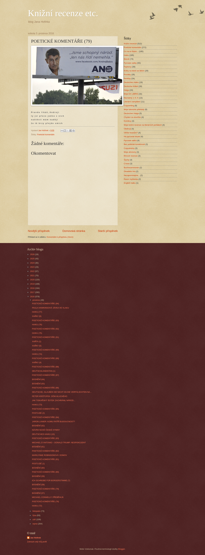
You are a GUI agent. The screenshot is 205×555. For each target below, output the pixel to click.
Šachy (126, 160)
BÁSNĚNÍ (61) (38, 447)
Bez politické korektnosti (134, 144)
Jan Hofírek (35, 538)
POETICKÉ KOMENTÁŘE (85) (45, 409)
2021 (32, 275)
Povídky (127, 74)
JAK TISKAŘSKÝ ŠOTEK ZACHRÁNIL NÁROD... (53, 400)
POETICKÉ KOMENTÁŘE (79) (45, 489)
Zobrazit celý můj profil (37, 542)
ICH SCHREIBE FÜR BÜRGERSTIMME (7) (51, 480)
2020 (32, 279)
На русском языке (132, 136)
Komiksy (127, 121)
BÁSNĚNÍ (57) (38, 493)
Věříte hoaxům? (131, 133)
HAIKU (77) (37, 312)
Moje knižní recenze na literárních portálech (143, 125)
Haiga (126, 90)
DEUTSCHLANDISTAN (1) (43, 371)
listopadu (36, 511)
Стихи (126, 163)
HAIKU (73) (37, 404)
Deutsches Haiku (131, 82)
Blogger (121, 549)
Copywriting (129, 105)
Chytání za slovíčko (132, 117)
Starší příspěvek (108, 231)
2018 (32, 288)
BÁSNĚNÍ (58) (38, 484)
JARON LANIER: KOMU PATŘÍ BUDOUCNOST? (53, 421)
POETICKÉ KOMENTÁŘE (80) (45, 472)
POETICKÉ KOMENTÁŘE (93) (45, 320)
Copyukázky (129, 148)
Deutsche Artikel (131, 86)
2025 (32, 258)
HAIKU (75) (37, 333)
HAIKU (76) (37, 324)
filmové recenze (131, 156)
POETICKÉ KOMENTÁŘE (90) (45, 350)
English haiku (130, 183)
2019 (32, 284)
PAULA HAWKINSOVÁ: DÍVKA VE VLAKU (50, 308)
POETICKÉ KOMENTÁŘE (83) (45, 438)
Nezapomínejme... (132, 175)
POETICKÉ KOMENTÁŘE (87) (45, 375)
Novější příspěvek (39, 231)
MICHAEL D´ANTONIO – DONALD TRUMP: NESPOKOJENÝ (59, 442)
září (34, 519)
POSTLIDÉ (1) (38, 463)
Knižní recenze (130, 43)
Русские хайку (130, 63)
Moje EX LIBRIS (131, 94)
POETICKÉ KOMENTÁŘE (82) (45, 451)
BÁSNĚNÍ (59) (38, 476)
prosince (36, 300)
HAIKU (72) (37, 506)
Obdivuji (127, 129)
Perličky (127, 78)
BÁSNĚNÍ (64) (38, 379)
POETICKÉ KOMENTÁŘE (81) (45, 459)
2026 (32, 254)
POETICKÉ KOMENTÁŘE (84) (45, 417)
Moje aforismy (130, 152)
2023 (32, 267)
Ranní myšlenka (131, 179)
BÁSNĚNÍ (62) (38, 426)
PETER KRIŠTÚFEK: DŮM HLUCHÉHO (49, 396)
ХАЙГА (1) (36, 341)
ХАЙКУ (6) (36, 316)
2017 (32, 292)
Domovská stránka (73, 231)
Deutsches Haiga (131, 113)
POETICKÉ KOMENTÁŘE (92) (45, 329)
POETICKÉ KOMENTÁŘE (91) (45, 337)
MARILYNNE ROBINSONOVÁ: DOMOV (49, 455)
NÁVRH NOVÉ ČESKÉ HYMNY (46, 430)
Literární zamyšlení (132, 101)
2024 (32, 263)
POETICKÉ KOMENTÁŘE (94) (45, 303)
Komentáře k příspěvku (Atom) (60, 237)
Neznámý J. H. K (131, 98)
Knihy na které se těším (134, 71)
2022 (32, 271)
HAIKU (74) (37, 354)
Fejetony (127, 67)
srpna (35, 524)
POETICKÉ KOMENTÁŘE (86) (45, 388)
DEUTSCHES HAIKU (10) (43, 434)
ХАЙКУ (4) (36, 362)
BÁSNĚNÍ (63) (38, 383)
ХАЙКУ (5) (36, 346)
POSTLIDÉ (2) (38, 413)
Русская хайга (130, 140)
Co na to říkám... (131, 51)
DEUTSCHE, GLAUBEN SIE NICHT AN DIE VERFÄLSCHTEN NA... (62, 392)
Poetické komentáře (45, 134)
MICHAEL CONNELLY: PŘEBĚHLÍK (48, 497)
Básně (126, 59)
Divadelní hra (129, 171)
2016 (32, 296)
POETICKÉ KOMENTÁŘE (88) (45, 367)
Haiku (126, 55)
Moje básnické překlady (134, 109)
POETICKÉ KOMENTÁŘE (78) (45, 501)
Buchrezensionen (131, 167)
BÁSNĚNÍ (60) (38, 468)
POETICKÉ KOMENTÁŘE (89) (45, 358)
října (34, 515)
